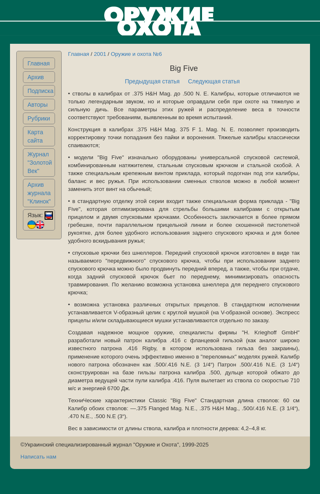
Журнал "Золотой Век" (40, 162)
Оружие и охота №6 (136, 54)
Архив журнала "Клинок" (39, 193)
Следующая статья (214, 81)
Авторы (38, 104)
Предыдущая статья (152, 81)
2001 (100, 54)
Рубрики (39, 118)
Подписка (40, 91)
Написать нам (38, 457)
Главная (39, 63)
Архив (36, 77)
